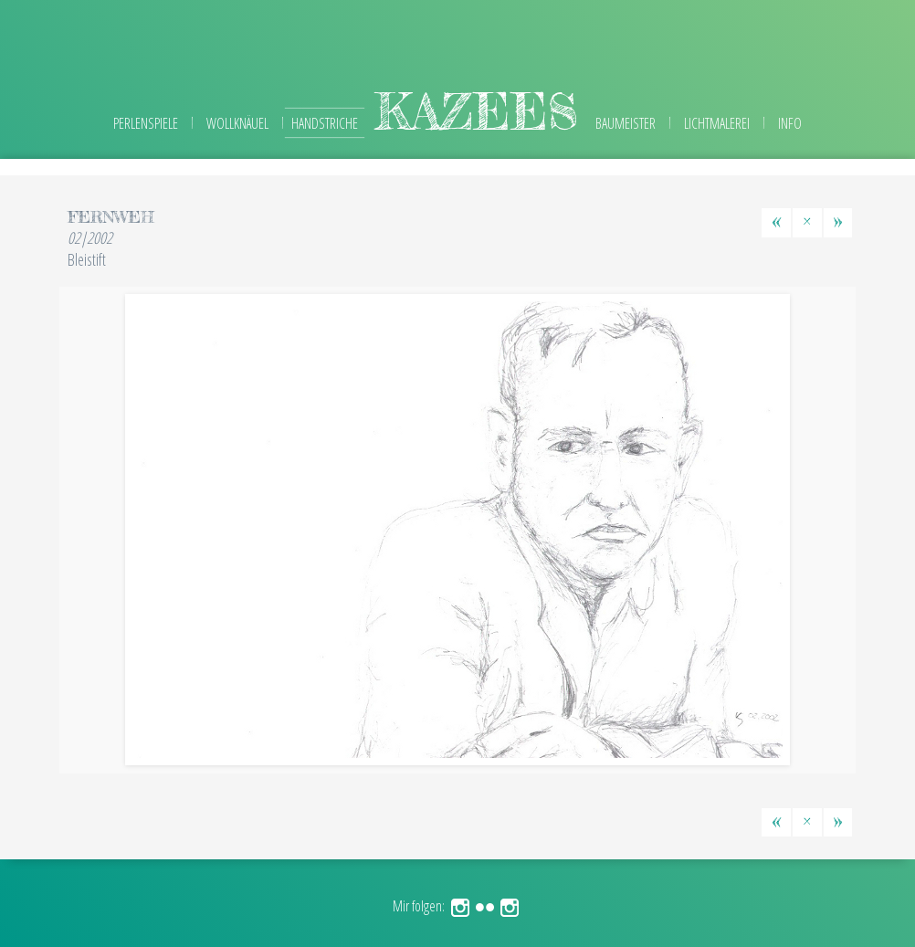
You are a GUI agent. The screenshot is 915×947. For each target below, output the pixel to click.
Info (790, 123)
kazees (476, 111)
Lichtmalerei (717, 123)
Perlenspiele (145, 123)
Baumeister (625, 123)
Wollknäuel (237, 123)
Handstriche (324, 123)
